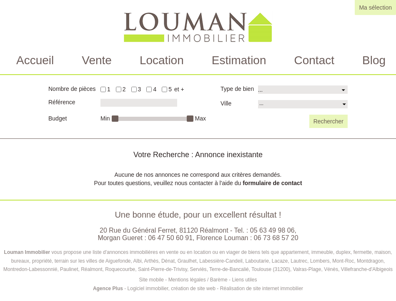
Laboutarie (257, 261)
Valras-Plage (307, 269)
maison (382, 252)
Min (105, 118)
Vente (97, 60)
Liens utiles (244, 280)
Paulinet (69, 269)
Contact (314, 60)
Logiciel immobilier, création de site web (172, 288)
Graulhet (187, 261)
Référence (61, 102)
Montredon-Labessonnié (30, 269)
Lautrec (299, 261)
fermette (362, 252)
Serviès (198, 269)
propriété (42, 261)
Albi (137, 261)
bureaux (20, 261)
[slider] (115, 118)
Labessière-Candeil (220, 261)
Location (162, 60)
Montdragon (370, 261)
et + (179, 89)
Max (200, 118)
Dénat (168, 261)
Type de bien (237, 88)
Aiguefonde (118, 261)
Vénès (331, 269)
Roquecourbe (120, 269)
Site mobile (151, 280)
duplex (343, 252)
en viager (229, 252)
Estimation (239, 60)
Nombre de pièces (72, 88)
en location (199, 252)
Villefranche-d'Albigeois (367, 269)
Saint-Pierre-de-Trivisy (162, 269)
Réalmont (91, 269)
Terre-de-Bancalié (229, 269)
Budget (57, 118)
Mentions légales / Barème (198, 280)
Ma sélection (375, 7)
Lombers (320, 261)
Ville (226, 103)
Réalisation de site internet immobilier (261, 288)
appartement (294, 252)
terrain (62, 261)
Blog (374, 60)
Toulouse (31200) (270, 269)
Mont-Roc (343, 261)
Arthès (151, 261)
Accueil (35, 60)
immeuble (322, 252)
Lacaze (280, 261)
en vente (168, 252)
